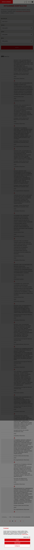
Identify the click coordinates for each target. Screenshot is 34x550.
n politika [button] (25, 534)
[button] (29, 537)
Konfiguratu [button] (22, 545)
